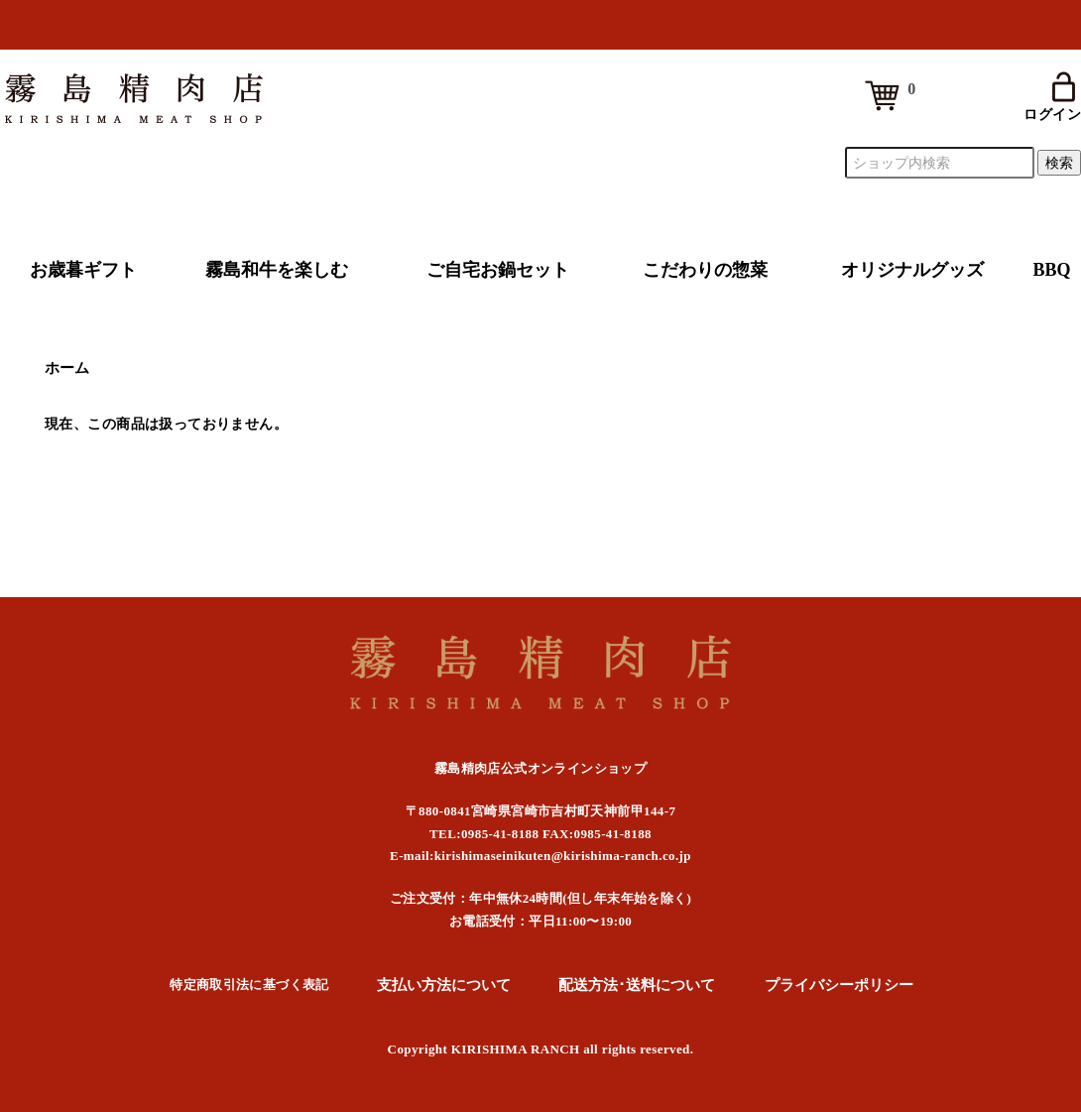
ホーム (67, 368)
